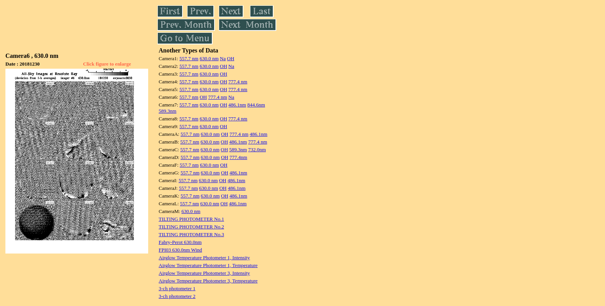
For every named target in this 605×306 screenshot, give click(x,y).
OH (230, 58)
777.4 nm (237, 82)
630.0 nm (208, 58)
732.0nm (257, 149)
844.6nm (256, 105)
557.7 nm (188, 58)
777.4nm (238, 157)
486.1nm (237, 105)
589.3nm (167, 111)
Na (223, 58)
